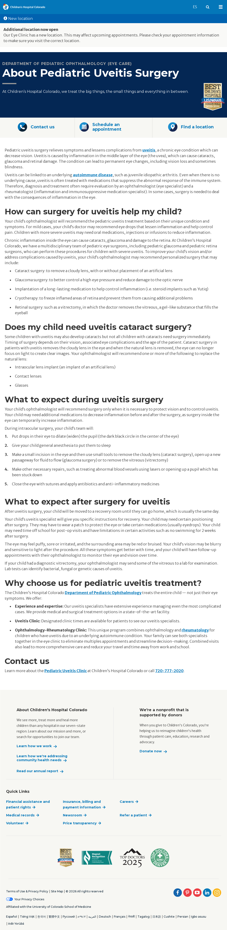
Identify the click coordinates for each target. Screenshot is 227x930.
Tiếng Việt (27, 916)
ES (197, 4)
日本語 (156, 916)
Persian (182, 916)
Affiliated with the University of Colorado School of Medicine (48, 906)
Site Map (57, 891)
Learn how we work (34, 746)
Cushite (169, 916)
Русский (69, 916)
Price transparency (80, 823)
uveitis (148, 150)
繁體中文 (54, 916)
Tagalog (143, 916)
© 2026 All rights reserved (84, 891)
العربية (92, 916)
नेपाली (131, 916)
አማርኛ (82, 916)
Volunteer (15, 823)
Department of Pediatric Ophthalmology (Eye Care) (67, 63)
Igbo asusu (198, 916)
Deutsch (105, 916)
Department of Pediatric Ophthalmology (103, 592)
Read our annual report (37, 771)
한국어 (41, 916)
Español (11, 916)
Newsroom (72, 815)
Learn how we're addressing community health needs (42, 758)
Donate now (151, 751)
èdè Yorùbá (16, 923)
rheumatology (195, 630)
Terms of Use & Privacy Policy (27, 891)
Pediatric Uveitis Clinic (65, 670)
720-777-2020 (169, 670)
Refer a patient (133, 815)
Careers (127, 802)
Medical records (20, 815)
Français (119, 916)
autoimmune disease (93, 175)
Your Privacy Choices (29, 899)
